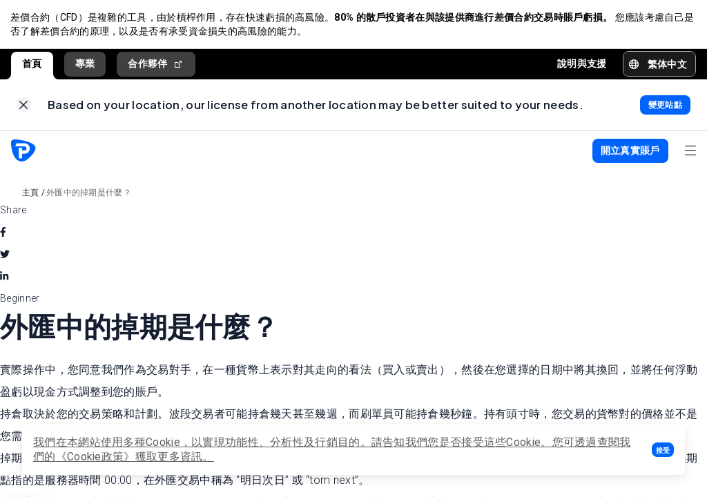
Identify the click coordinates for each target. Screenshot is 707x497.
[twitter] (5, 256)
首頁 (32, 64)
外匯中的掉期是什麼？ (88, 194)
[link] (24, 106)
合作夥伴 (156, 64)
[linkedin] (4, 278)
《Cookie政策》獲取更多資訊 (129, 456)
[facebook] (3, 234)
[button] (663, 449)
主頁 (30, 194)
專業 (85, 64)
